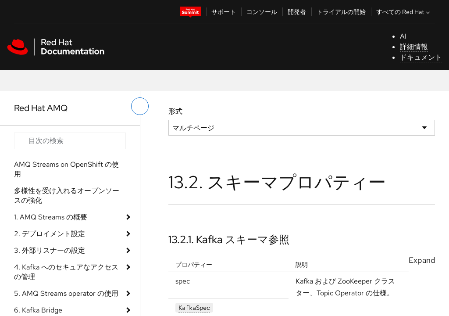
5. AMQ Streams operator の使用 (66, 293)
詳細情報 (414, 46)
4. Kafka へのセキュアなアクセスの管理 (66, 271)
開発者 (297, 12)
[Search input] (70, 141)
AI (403, 36)
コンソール (261, 12)
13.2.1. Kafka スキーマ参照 (228, 239)
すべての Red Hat (404, 12)
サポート (223, 12)
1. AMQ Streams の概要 (50, 217)
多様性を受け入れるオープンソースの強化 (66, 195)
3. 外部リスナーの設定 (49, 250)
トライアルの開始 (341, 12)
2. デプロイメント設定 (49, 233)
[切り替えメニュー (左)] (140, 106)
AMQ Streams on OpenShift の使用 (66, 169)
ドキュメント (421, 57)
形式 (175, 111)
